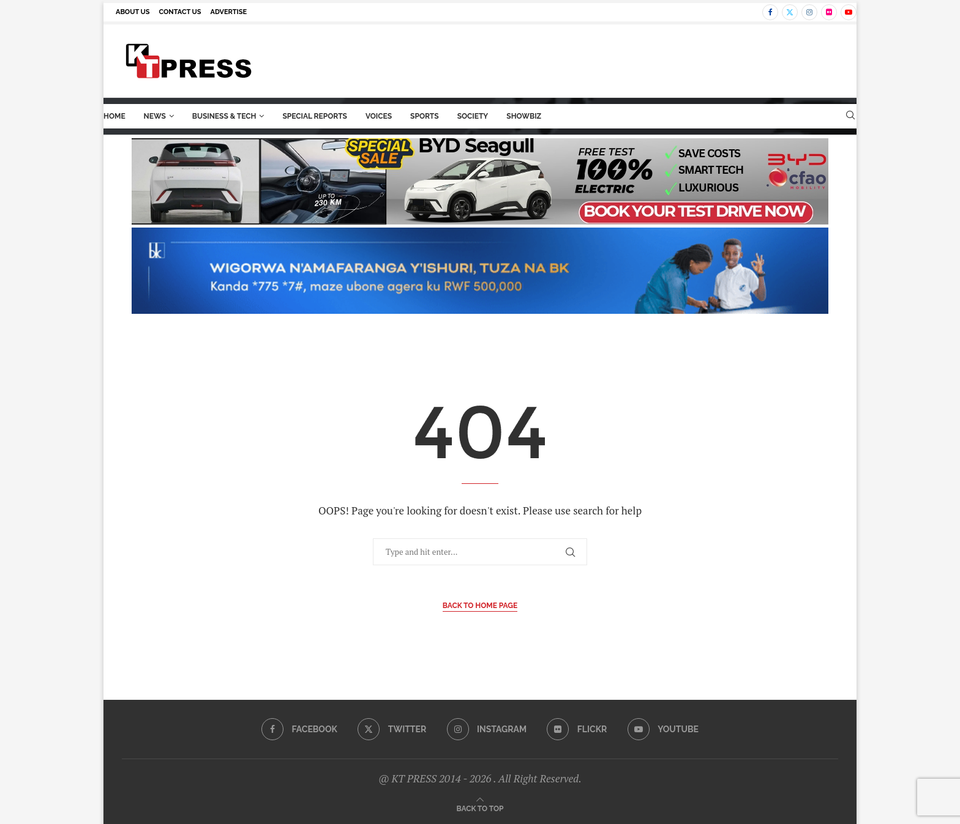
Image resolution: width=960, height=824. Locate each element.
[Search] (850, 116)
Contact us (180, 12)
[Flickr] (829, 12)
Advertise (229, 12)
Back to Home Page (480, 605)
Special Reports (314, 116)
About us (133, 12)
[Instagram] (809, 12)
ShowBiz (523, 116)
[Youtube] (849, 12)
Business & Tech (224, 116)
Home (114, 116)
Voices (379, 116)
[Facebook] (770, 12)
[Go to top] (480, 808)
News (155, 116)
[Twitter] (790, 12)
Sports (424, 116)
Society (473, 116)
